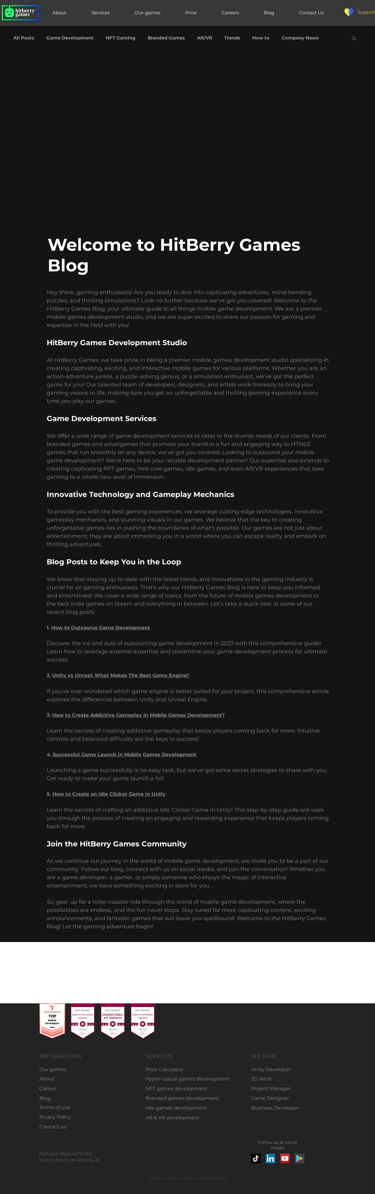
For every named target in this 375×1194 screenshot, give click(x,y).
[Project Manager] (272, 1089)
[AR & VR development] (175, 1118)
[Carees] (54, 1089)
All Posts (23, 38)
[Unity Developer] (272, 1069)
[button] (354, 39)
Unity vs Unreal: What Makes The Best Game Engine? (120, 675)
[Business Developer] (275, 1108)
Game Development (70, 38)
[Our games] (54, 1069)
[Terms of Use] (54, 1107)
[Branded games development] (182, 1098)
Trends (232, 38)
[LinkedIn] (270, 1158)
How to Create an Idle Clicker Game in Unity (109, 794)
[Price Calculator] (188, 1069)
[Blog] (54, 1098)
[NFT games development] (177, 1089)
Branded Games (166, 38)
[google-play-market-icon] (299, 1158)
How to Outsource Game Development (100, 628)
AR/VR (204, 38)
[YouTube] (285, 1158)
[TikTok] (256, 1158)
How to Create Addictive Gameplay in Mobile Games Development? (138, 715)
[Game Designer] (272, 1098)
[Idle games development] (176, 1108)
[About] (49, 1079)
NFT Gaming (121, 38)
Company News (300, 38)
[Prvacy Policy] (55, 1117)
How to (261, 38)
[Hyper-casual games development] (188, 1079)
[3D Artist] (272, 1079)
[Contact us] (54, 1127)
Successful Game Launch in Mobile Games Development (124, 754)
